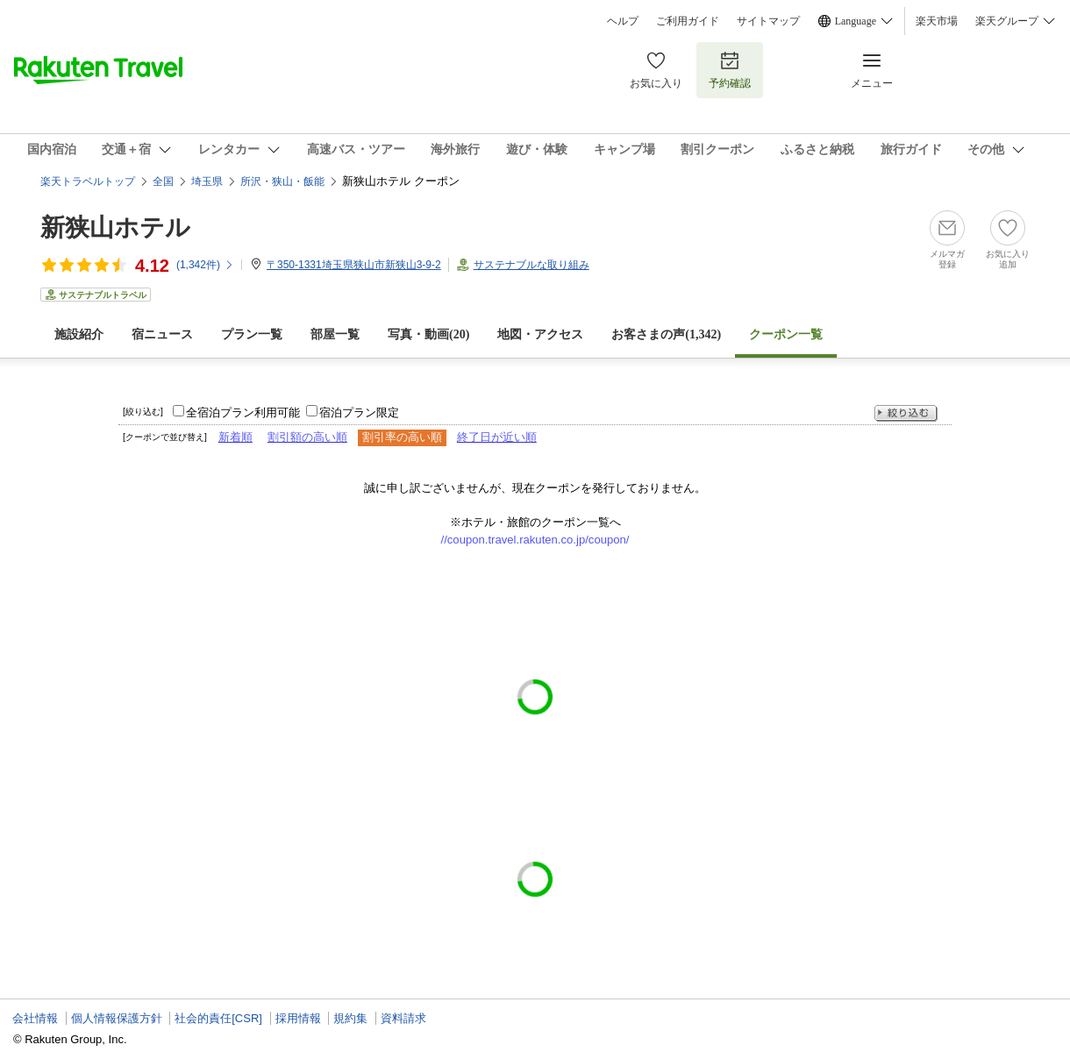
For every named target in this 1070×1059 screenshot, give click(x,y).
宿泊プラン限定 (359, 412)
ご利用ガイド (687, 21)
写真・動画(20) (428, 334)
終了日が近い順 (497, 437)
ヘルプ (622, 21)
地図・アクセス (540, 334)
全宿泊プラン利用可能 (243, 412)
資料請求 (403, 1018)
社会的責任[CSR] (218, 1018)
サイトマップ (768, 21)
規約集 (350, 1018)
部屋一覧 (335, 334)
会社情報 (35, 1018)
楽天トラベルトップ (87, 181)
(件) (205, 264)
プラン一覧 (251, 334)
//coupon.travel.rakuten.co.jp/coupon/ (535, 539)
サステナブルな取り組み (531, 265)
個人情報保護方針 (116, 1018)
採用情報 (298, 1018)
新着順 (235, 437)
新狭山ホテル (115, 227)
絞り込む (906, 413)
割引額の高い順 (307, 437)
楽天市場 (937, 21)
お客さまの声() (666, 334)
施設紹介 (78, 334)
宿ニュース (162, 334)
